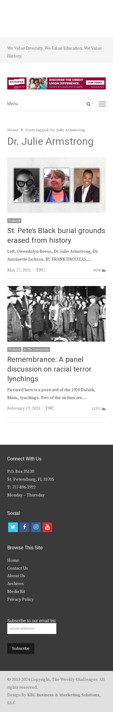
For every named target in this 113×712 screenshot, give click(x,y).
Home (13, 560)
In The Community (36, 349)
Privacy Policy (20, 599)
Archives (15, 584)
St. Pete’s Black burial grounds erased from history (56, 236)
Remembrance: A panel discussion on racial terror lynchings (49, 369)
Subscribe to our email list (31, 620)
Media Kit (16, 591)
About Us (16, 576)
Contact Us (17, 568)
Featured (14, 221)
